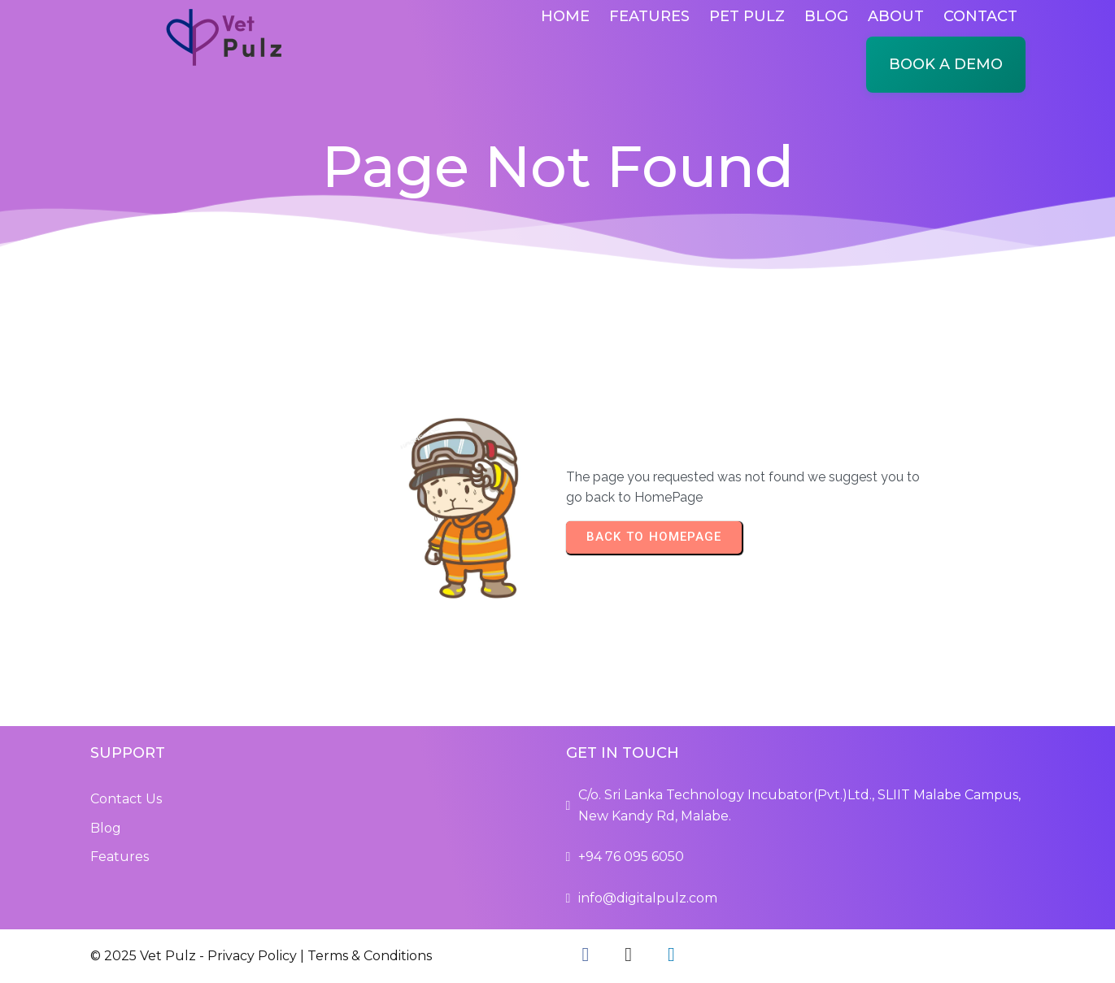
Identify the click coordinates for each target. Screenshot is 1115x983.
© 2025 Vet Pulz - (148, 955)
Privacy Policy (252, 955)
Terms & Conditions (369, 955)
